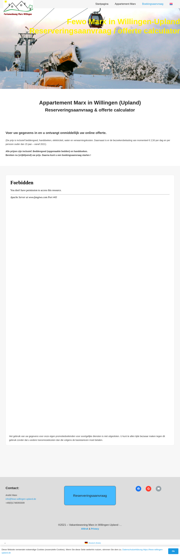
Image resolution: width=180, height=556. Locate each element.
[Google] (148, 488)
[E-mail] (158, 488)
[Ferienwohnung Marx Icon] (18, 8)
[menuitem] (93, 543)
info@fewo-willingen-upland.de (21, 499)
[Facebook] (138, 488)
